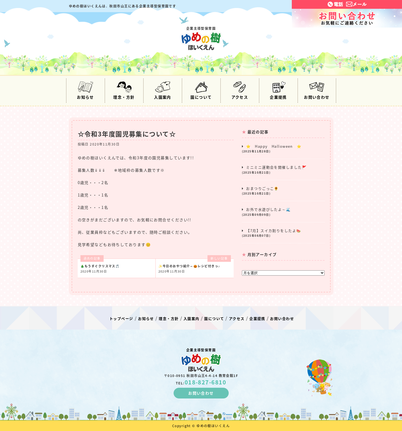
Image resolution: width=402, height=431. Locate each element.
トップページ (121, 318)
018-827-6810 (205, 382)
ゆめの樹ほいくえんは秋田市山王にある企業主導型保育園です (122, 6)
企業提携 (278, 90)
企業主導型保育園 (201, 38)
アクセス (239, 90)
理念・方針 (123, 90)
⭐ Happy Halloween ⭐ (283, 148)
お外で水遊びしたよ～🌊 (283, 212)
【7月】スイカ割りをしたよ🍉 (283, 233)
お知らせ (85, 90)
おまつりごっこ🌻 (283, 191)
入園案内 (162, 90)
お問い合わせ (317, 90)
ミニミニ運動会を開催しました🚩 (283, 169)
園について (201, 90)
